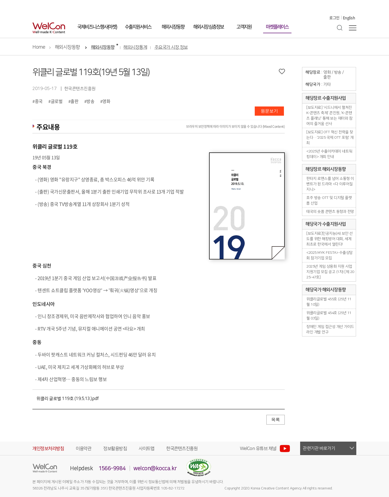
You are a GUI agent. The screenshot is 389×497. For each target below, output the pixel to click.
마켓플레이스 (277, 26)
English (349, 17)
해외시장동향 (173, 26)
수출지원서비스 (138, 26)
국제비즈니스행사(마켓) (97, 26)
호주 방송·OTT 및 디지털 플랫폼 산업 (329, 200)
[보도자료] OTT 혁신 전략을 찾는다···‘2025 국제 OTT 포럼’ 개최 (330, 137)
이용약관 (83, 448)
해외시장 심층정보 (208, 26)
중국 (39, 101)
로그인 (334, 17)
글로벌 (57, 101)
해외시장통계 (135, 47)
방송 (90, 101)
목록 (275, 419)
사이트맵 (146, 448)
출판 (74, 101)
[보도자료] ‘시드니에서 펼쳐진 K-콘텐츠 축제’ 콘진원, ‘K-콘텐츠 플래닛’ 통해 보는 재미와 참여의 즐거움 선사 (329, 115)
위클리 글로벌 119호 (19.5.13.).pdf (67, 398)
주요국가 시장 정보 (171, 47)
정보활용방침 (115, 448)
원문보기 (269, 111)
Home (38, 47)
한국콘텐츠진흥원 (181, 448)
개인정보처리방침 (48, 448)
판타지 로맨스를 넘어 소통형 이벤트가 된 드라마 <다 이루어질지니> (330, 184)
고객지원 (243, 26)
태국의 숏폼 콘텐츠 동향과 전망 (330, 211)
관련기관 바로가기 (319, 448)
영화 (106, 101)
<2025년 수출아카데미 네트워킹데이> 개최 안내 (329, 154)
